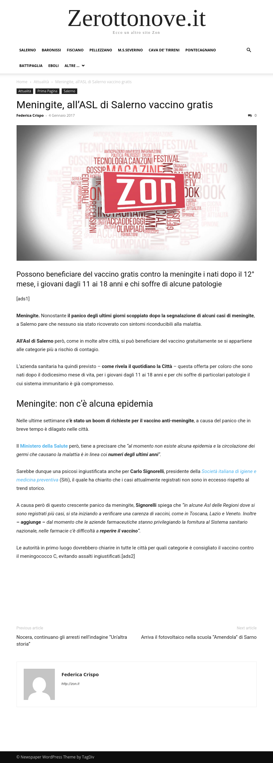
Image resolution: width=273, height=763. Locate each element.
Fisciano (75, 49)
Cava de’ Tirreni (164, 49)
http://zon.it (71, 684)
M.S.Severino (130, 49)
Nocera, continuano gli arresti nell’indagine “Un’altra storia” (72, 640)
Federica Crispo (30, 115)
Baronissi (51, 49)
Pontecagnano (200, 49)
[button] (249, 50)
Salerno (27, 49)
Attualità (41, 82)
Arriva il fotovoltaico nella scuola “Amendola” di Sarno (199, 637)
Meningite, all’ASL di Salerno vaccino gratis (115, 105)
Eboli (53, 65)
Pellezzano (101, 49)
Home (22, 82)
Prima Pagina (47, 91)
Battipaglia (31, 65)
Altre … (72, 65)
